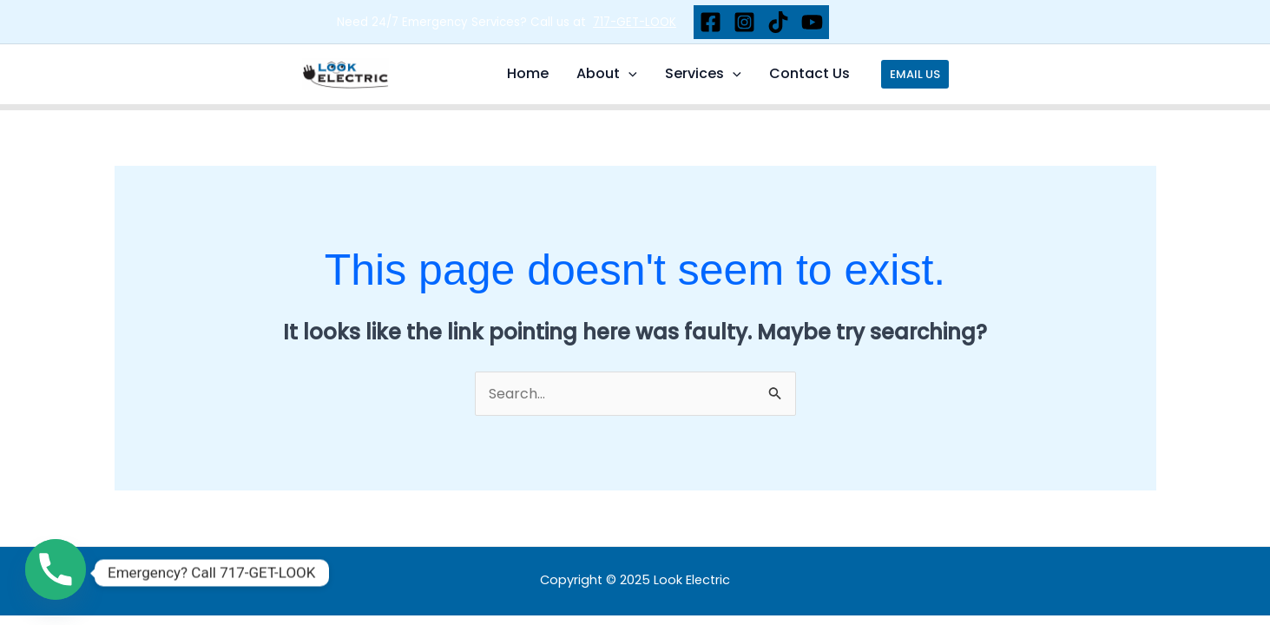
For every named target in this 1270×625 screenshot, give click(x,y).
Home (528, 73)
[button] (915, 74)
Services (703, 73)
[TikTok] (778, 22)
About (606, 73)
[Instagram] (744, 22)
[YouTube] (812, 22)
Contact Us (809, 73)
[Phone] (55, 573)
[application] (628, 73)
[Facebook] (710, 22)
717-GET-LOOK (634, 22)
